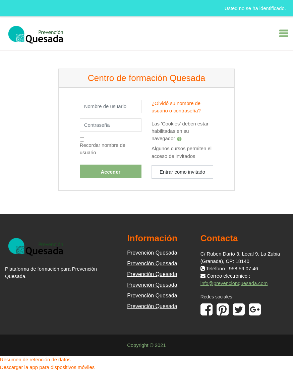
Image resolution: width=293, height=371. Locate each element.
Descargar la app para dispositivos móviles (47, 367)
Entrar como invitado (182, 172)
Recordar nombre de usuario (102, 149)
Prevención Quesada (152, 253)
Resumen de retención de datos (35, 359)
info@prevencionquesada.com (234, 283)
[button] (180, 139)
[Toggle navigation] (283, 33)
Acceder (111, 172)
